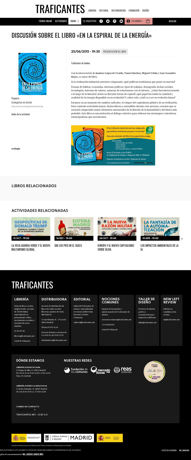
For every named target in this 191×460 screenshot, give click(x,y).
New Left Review (171, 301)
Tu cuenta (136, 21)
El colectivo (89, 21)
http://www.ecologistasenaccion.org (27, 106)
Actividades (61, 21)
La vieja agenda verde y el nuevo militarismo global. (30, 247)
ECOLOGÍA (15, 148)
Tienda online (45, 21)
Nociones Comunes (111, 301)
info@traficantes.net (25, 410)
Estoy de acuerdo (169, 450)
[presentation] (182, 238)
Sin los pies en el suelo (68, 245)
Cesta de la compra (147, 22)
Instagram (114, 22)
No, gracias (184, 450)
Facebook (101, 22)
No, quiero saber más (33, 454)
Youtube (121, 22)
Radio (73, 21)
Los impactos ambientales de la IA (159, 247)
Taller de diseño (146, 301)
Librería (21, 299)
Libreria (92, 10)
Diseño (145, 10)
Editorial (104, 10)
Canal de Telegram (22, 341)
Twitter (107, 22)
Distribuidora (118, 10)
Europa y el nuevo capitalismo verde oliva (116, 247)
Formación (134, 10)
